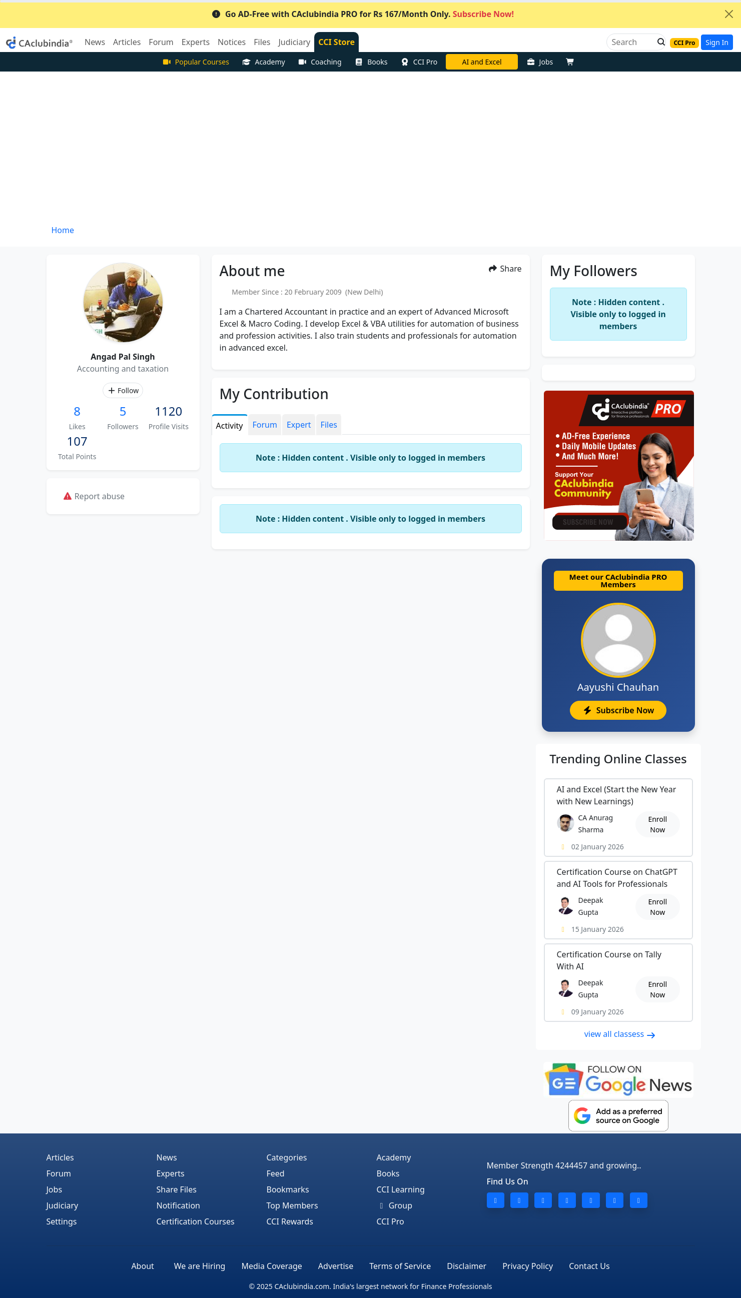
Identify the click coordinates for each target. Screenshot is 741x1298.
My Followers (593, 270)
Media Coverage (271, 1265)
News (167, 1157)
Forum (59, 1173)
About (142, 1265)
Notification (179, 1205)
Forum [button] (161, 42)
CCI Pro (418, 62)
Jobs (539, 62)
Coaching (320, 62)
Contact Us (589, 1265)
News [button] (95, 42)
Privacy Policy (527, 1265)
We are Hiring (200, 1265)
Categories (287, 1157)
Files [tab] (329, 424)
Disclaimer (466, 1265)
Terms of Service (400, 1265)
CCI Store (336, 42)
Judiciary (63, 1205)
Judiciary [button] (294, 42)
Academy (263, 62)
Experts (171, 1173)
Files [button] (262, 42)
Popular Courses (195, 62)
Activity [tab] (229, 425)
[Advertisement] (371, 147)
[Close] (729, 14)
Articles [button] (127, 42)
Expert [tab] (299, 424)
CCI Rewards (290, 1221)
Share (504, 268)
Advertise (335, 1265)
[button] (658, 42)
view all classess (620, 1033)
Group (395, 1205)
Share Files (177, 1189)
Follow (123, 390)
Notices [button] (232, 42)
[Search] (632, 42)
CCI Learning (401, 1189)
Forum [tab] (265, 424)
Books (371, 62)
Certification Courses (196, 1221)
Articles (60, 1157)
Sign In (716, 42)
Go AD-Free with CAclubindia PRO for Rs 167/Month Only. (362, 14)
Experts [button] (196, 42)
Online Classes (617, 758)
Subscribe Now (618, 710)
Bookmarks (288, 1189)
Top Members (292, 1205)
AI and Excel (481, 62)
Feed (276, 1173)
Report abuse (94, 496)
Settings (62, 1221)
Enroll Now (657, 824)
